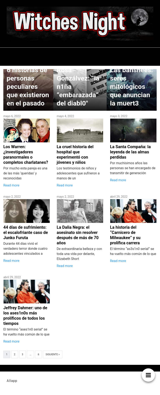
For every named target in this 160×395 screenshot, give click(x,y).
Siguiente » (53, 354)
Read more (11, 185)
